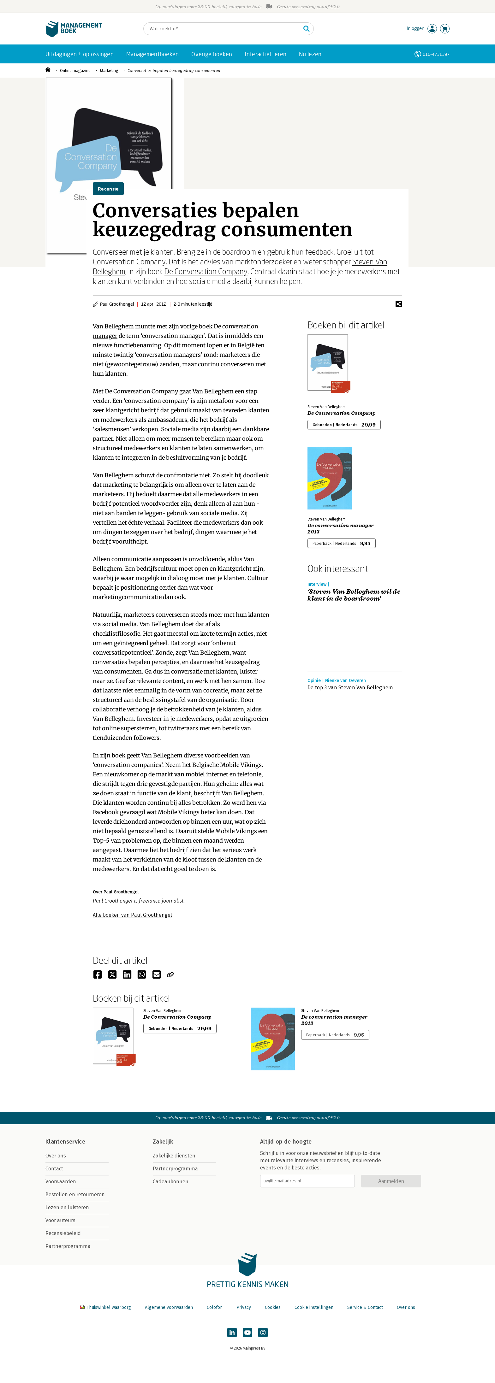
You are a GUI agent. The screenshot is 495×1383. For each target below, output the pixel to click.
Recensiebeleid (63, 1233)
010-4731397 (436, 54)
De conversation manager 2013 (340, 528)
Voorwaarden (60, 1182)
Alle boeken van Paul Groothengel (132, 915)
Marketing (109, 70)
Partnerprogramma (68, 1246)
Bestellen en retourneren (75, 1195)
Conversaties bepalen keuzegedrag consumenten (174, 70)
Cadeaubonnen (170, 1182)
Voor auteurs (60, 1220)
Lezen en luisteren (67, 1207)
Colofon (215, 1307)
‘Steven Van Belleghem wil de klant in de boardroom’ (353, 595)
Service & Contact (365, 1307)
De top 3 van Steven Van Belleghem (350, 688)
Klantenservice (65, 1141)
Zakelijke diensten (174, 1156)
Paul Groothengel (117, 304)
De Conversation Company (206, 271)
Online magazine (75, 70)
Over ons (55, 1156)
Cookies (273, 1307)
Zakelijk (163, 1141)
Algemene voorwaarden (169, 1307)
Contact (54, 1169)
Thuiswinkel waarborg (106, 1307)
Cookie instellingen (314, 1307)
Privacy (243, 1307)
